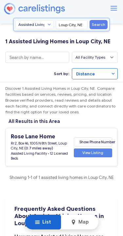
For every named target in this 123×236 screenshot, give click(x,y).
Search (98, 24)
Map (80, 222)
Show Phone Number (95, 141)
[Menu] (114, 8)
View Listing (92, 152)
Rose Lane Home (33, 136)
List (43, 222)
